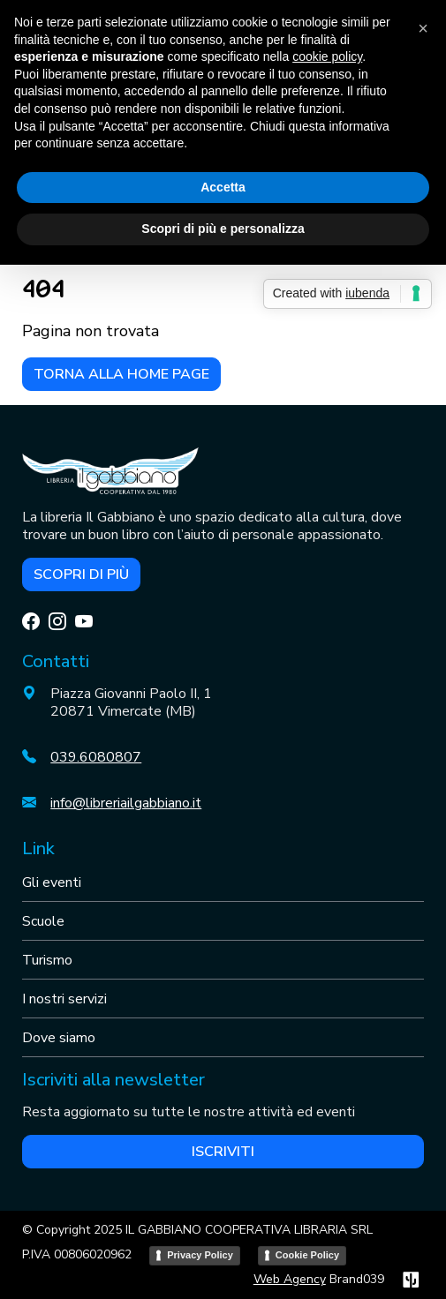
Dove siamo (58, 1037)
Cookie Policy (307, 1255)
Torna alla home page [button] (121, 374)
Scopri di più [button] (81, 574)
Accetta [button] (223, 187)
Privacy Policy (200, 1255)
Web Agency (289, 1279)
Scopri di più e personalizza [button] (222, 229)
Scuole (43, 921)
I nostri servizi (64, 999)
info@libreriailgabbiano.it (125, 803)
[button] (423, 28)
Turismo (47, 960)
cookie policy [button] (327, 56)
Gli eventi (51, 882)
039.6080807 (95, 757)
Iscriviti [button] (223, 1151)
